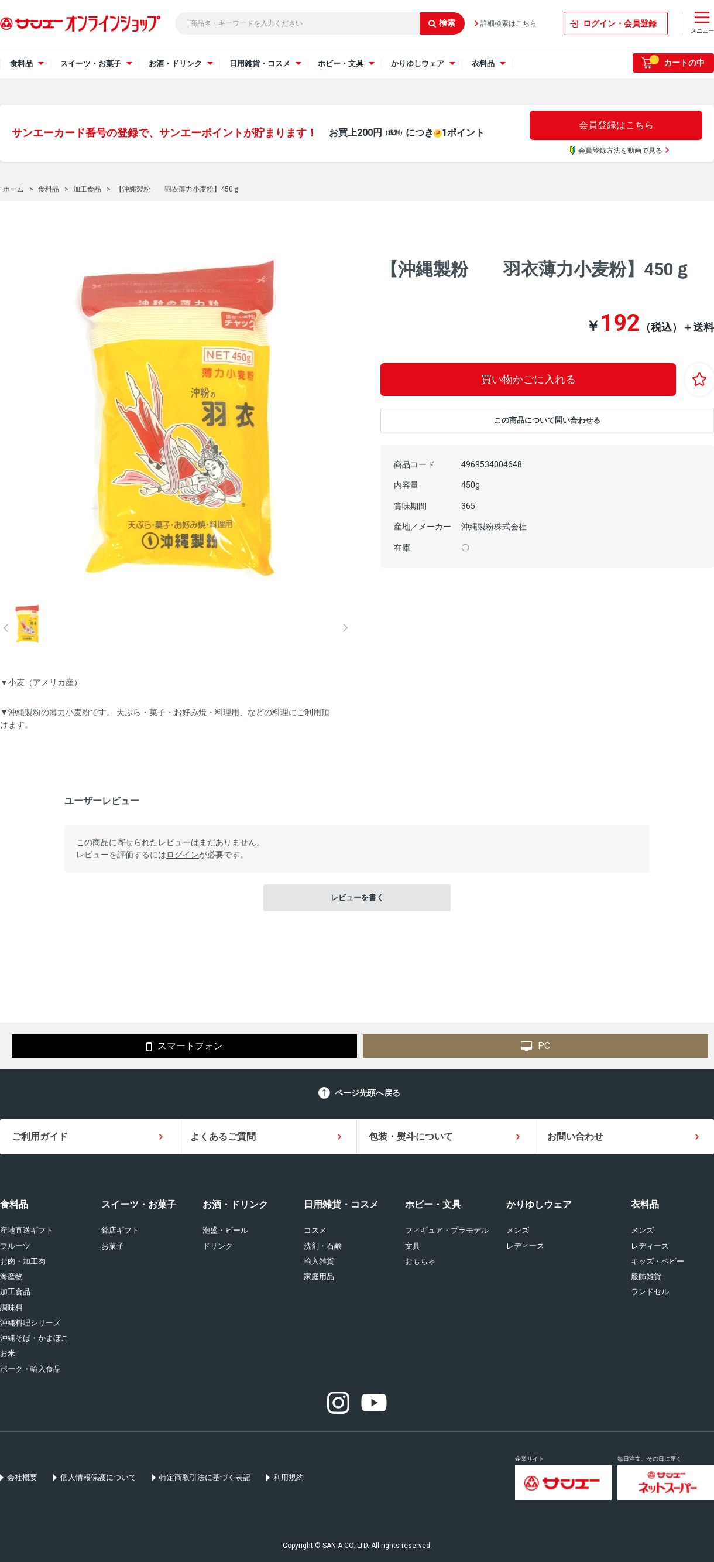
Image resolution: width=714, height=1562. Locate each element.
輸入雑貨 (319, 1261)
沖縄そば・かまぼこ (34, 1338)
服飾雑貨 (646, 1276)
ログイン (182, 854)
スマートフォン (184, 1046)
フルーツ (15, 1246)
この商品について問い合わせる (547, 420)
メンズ (517, 1230)
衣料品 (645, 1204)
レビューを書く (357, 897)
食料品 (14, 1204)
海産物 (11, 1276)
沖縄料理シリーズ (30, 1322)
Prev (6, 628)
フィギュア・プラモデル (447, 1230)
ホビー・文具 (433, 1204)
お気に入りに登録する (699, 379)
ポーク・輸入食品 (30, 1369)
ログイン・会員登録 (620, 23)
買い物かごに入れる (528, 379)
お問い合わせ (575, 1136)
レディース (525, 1246)
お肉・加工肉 (23, 1261)
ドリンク (217, 1246)
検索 (441, 23)
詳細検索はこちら (508, 23)
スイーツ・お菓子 (138, 1204)
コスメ (315, 1230)
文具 (412, 1246)
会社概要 (22, 1477)
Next (345, 628)
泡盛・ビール (225, 1230)
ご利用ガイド (40, 1136)
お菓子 (112, 1246)
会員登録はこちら (616, 125)
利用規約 (288, 1477)
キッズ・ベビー (657, 1261)
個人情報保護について (98, 1477)
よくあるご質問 (223, 1136)
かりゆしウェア (539, 1204)
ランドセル (650, 1291)
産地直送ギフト (26, 1230)
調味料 (11, 1307)
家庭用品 (319, 1276)
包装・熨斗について (411, 1136)
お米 (7, 1353)
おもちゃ (420, 1261)
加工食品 (15, 1291)
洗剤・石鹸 (323, 1246)
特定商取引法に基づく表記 (204, 1477)
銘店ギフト (120, 1230)
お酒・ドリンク (235, 1204)
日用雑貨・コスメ (341, 1204)
